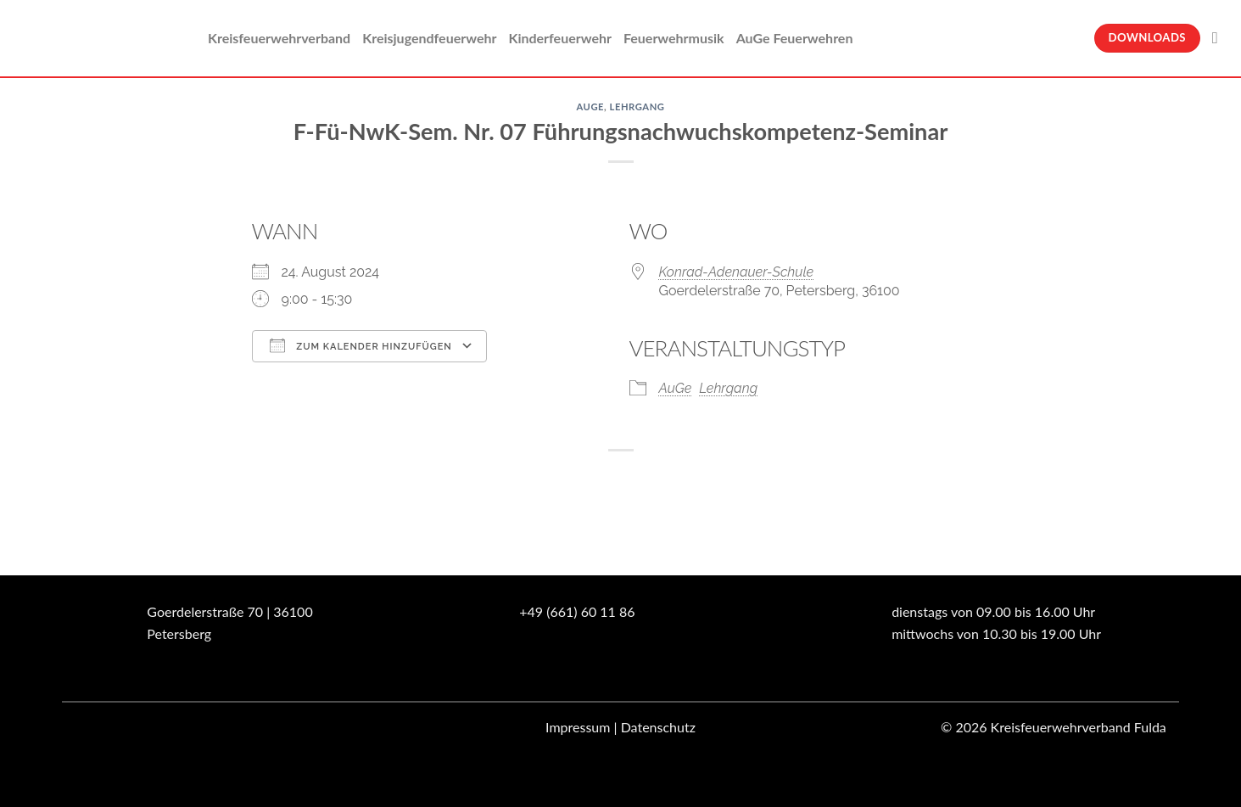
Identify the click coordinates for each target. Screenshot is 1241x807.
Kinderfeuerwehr (560, 38)
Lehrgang (637, 106)
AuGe (590, 106)
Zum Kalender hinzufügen (361, 345)
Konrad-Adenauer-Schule (736, 272)
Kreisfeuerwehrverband (279, 38)
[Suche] (1220, 38)
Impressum (577, 727)
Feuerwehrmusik (673, 38)
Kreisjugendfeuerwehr (429, 38)
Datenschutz (658, 727)
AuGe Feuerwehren (794, 38)
